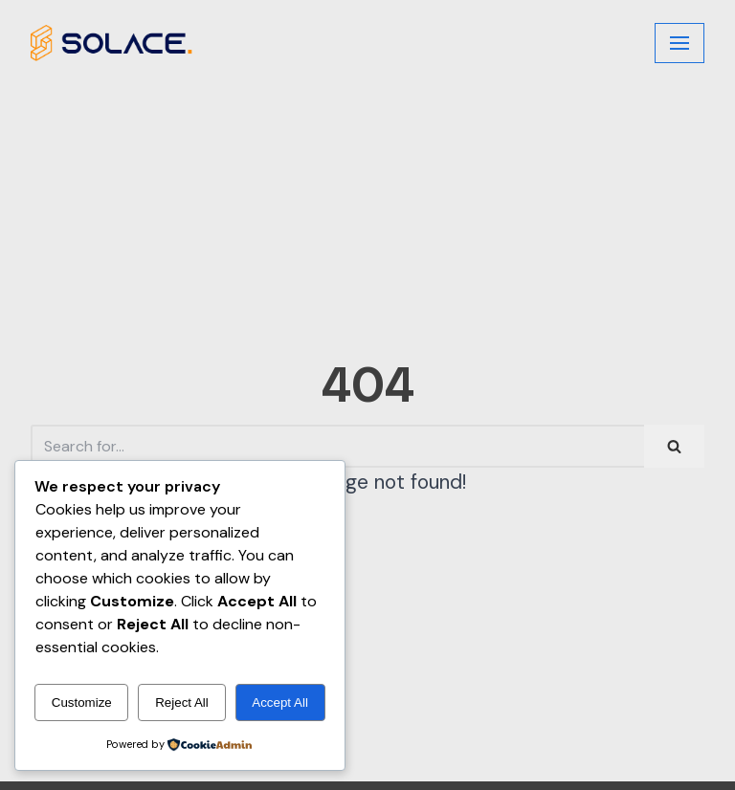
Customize (82, 702)
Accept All (280, 702)
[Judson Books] (112, 42)
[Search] (337, 446)
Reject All (182, 702)
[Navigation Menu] (679, 43)
